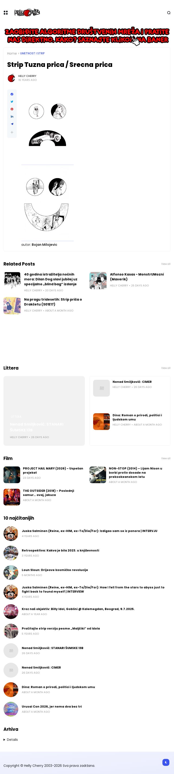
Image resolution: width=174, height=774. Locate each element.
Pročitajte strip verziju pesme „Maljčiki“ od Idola (61, 628)
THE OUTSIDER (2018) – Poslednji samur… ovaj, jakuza (48, 493)
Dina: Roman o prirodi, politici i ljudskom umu (137, 417)
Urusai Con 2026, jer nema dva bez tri (52, 706)
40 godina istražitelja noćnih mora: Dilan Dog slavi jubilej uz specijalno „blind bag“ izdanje (50, 279)
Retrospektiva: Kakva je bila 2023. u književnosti (60, 550)
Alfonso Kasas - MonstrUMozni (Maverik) (137, 277)
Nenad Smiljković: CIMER (132, 382)
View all (166, 264)
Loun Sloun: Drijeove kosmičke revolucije (55, 570)
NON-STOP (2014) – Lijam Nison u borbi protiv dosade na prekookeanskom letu (135, 472)
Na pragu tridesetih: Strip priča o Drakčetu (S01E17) (53, 302)
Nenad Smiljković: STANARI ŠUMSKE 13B (36, 427)
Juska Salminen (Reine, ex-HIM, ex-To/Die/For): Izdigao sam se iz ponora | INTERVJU (89, 531)
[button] (12, 132)
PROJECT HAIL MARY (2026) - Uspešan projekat (53, 470)
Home (12, 53)
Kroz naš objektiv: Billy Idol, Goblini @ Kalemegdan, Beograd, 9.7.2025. (78, 609)
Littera (16, 417)
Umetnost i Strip (32, 53)
